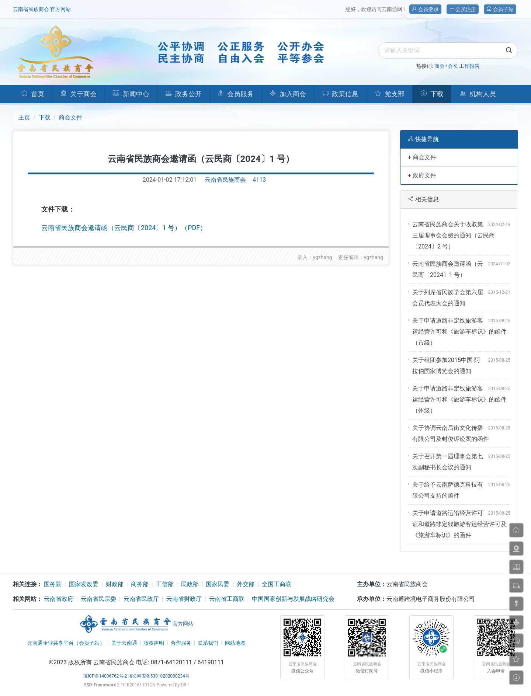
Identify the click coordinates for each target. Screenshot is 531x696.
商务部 (140, 584)
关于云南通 (124, 643)
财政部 (115, 584)
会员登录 (425, 9)
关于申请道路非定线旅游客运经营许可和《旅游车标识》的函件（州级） (459, 399)
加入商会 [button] (288, 94)
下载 (432, 94)
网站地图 (235, 643)
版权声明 (153, 643)
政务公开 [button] (183, 94)
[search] (448, 50)
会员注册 (462, 9)
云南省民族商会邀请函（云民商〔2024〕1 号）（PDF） (123, 228)
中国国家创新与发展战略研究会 (293, 598)
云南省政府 (58, 598)
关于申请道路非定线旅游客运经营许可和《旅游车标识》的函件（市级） (459, 331)
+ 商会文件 (422, 157)
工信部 (165, 584)
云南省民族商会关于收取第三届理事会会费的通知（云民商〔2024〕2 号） (453, 235)
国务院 (53, 584)
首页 (32, 94)
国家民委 (217, 584)
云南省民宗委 (98, 598)
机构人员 (477, 94)
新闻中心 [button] (130, 94)
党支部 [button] (390, 94)
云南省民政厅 (141, 598)
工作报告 (469, 66)
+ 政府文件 (422, 175)
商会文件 (70, 117)
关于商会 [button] (78, 94)
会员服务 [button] (236, 94)
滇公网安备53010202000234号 (159, 676)
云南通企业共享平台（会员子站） (66, 643)
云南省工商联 (226, 598)
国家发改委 (83, 584)
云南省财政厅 (184, 598)
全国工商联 (276, 584)
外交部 (245, 584)
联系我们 (208, 643)
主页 (24, 117)
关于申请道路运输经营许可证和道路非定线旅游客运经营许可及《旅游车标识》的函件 (459, 524)
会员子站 (500, 9)
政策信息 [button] (340, 94)
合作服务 (181, 643)
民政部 (190, 584)
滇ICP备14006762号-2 (105, 676)
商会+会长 (446, 66)
